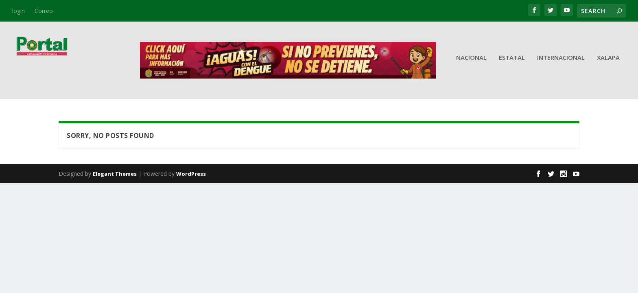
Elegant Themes (115, 174)
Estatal (512, 63)
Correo (44, 11)
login (18, 11)
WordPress (191, 174)
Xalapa (608, 63)
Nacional (471, 63)
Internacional (561, 63)
